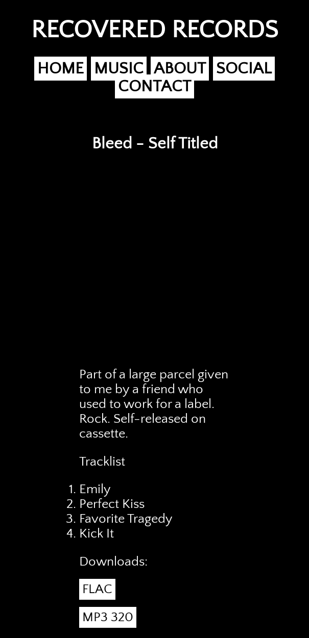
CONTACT (154, 86)
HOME (60, 69)
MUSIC (119, 69)
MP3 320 (107, 617)
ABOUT (180, 69)
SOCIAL (244, 69)
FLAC (97, 589)
